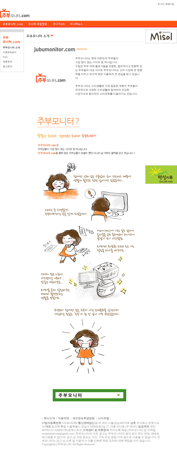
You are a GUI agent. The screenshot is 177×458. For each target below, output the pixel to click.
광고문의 (7, 66)
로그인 (161, 4)
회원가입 (170, 4)
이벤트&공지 (9, 52)
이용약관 (63, 418)
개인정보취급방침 (83, 418)
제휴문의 (7, 61)
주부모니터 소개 (11, 47)
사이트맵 (103, 418)
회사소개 (49, 418)
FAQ (5, 57)
